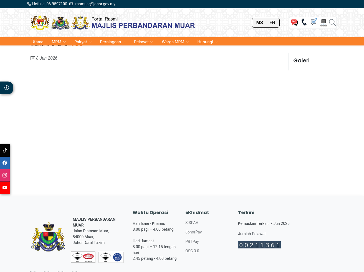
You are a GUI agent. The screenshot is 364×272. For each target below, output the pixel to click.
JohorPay (193, 232)
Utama (37, 41)
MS (259, 22)
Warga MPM (175, 41)
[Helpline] (304, 23)
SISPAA (191, 223)
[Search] (332, 23)
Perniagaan (113, 41)
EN (272, 22)
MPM (59, 41)
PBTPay (192, 241)
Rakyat (83, 41)
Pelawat (143, 41)
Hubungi (207, 41)
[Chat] (314, 23)
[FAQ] (294, 23)
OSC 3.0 (192, 251)
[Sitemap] (323, 23)
